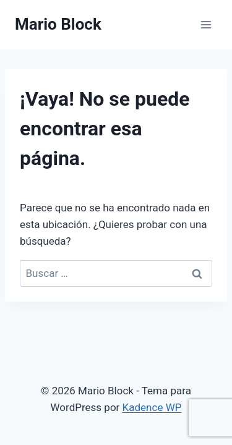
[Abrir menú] (205, 24)
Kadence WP (152, 407)
